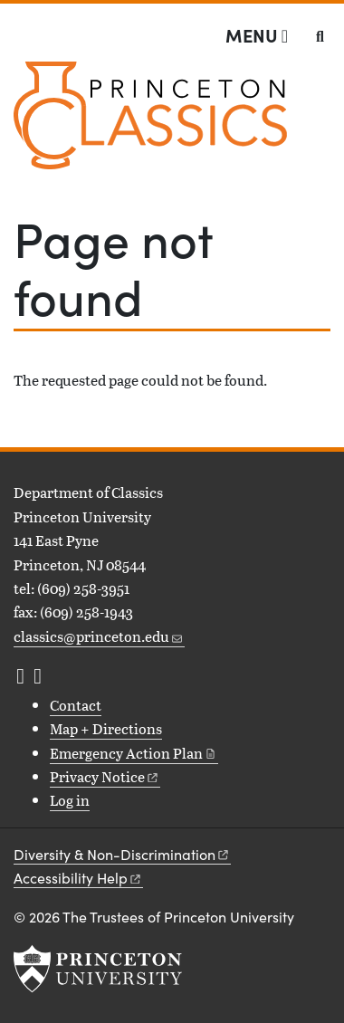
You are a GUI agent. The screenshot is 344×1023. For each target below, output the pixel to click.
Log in (70, 799)
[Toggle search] (320, 36)
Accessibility (78, 877)
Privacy (105, 776)
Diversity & (122, 854)
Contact (75, 704)
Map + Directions (106, 728)
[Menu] (256, 35)
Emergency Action (134, 752)
